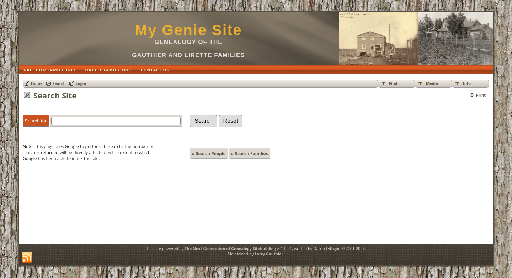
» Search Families (249, 154)
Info (467, 83)
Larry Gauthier (269, 253)
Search (59, 83)
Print (481, 95)
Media (432, 83)
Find (393, 83)
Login (81, 83)
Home (37, 83)
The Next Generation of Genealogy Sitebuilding (230, 248)
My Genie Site (188, 30)
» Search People (208, 154)
